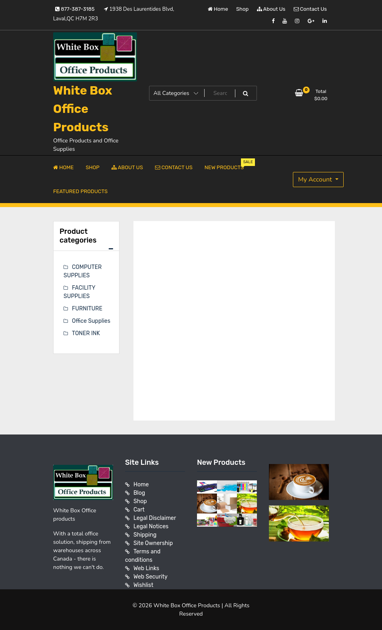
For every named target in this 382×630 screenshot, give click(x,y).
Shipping (145, 534)
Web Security (150, 576)
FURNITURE (87, 308)
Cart (139, 509)
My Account (316, 179)
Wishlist (143, 585)
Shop (242, 9)
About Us (271, 9)
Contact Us (310, 9)
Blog (139, 493)
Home (218, 9)
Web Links (146, 568)
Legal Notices (151, 526)
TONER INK (86, 333)
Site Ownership (153, 543)
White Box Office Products (82, 108)
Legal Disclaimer (154, 518)
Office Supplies (91, 321)
